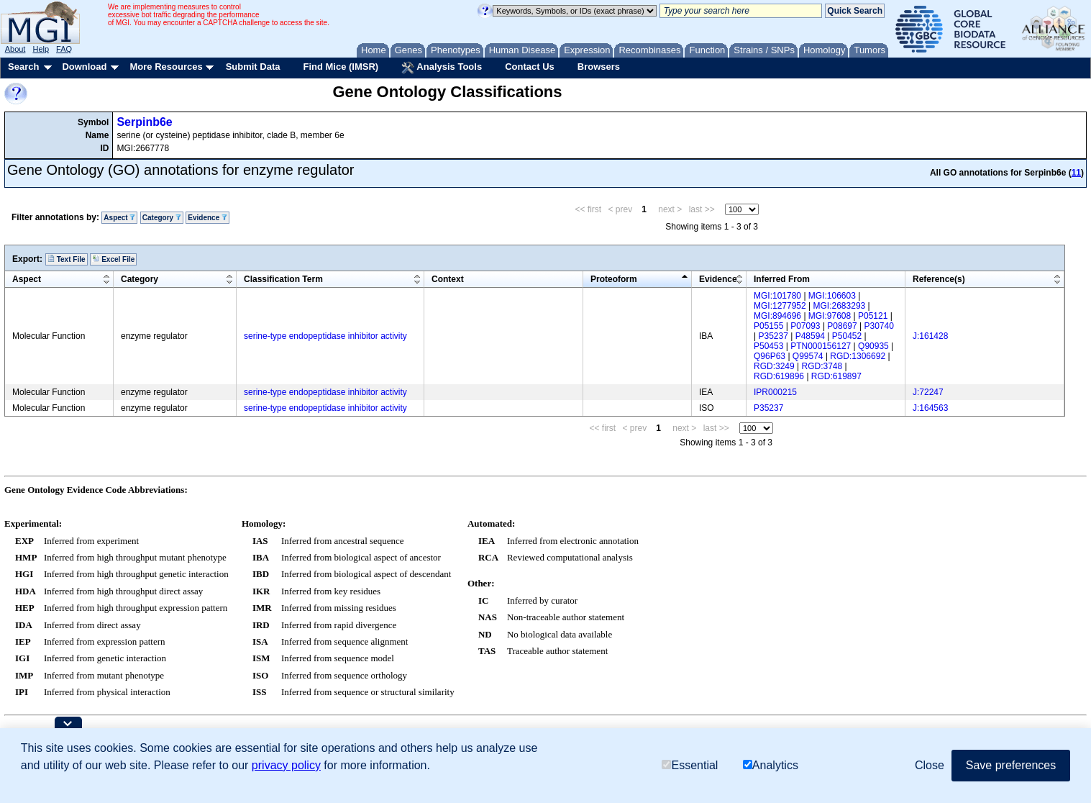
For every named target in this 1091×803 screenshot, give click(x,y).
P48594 (810, 336)
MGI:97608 (829, 316)
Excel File (113, 259)
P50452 (847, 336)
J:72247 (928, 392)
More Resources (165, 66)
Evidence (207, 218)
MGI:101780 (777, 296)
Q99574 (808, 356)
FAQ (64, 49)
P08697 (842, 326)
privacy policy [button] (286, 765)
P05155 (768, 326)
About (15, 49)
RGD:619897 (836, 376)
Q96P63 (769, 356)
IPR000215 (775, 392)
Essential (690, 765)
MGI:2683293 (839, 306)
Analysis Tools (441, 67)
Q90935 (873, 346)
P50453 (768, 346)
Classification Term (283, 279)
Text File (66, 259)
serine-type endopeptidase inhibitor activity (325, 336)
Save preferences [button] (1011, 765)
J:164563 (930, 408)
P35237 (773, 336)
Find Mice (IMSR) (340, 66)
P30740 (879, 326)
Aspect (119, 218)
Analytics (770, 765)
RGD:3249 (774, 366)
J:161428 (930, 336)
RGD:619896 (779, 376)
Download (84, 66)
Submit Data (253, 66)
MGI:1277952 (780, 306)
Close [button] (929, 765)
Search (23, 66)
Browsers (599, 66)
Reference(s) (939, 279)
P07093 (805, 326)
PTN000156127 (820, 346)
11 (1076, 173)
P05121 (872, 316)
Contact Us (529, 66)
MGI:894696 (777, 316)
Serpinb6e (144, 122)
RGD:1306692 (857, 356)
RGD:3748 (822, 366)
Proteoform (613, 279)
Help (40, 49)
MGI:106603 (832, 296)
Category (161, 218)
